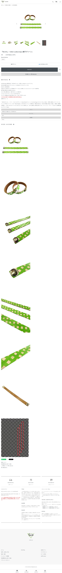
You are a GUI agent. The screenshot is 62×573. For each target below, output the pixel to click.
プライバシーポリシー (5, 560)
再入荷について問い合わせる (31, 74)
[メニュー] (60, 2)
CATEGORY (26, 571)
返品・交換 (3, 554)
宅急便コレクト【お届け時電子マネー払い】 (51, 508)
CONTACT (36, 571)
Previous (17, 24)
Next (45, 24)
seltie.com (31, 540)
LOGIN (45, 571)
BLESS (3, 59)
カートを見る (43, 554)
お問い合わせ (43, 556)
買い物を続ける (4, 467)
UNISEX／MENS (7, 5)
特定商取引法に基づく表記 (6, 558)
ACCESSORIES (14, 5)
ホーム (2, 5)
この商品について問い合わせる (7, 465)
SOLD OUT (29, 69)
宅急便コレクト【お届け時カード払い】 (50, 506)
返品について (3, 462)
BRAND (17, 571)
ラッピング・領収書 (5, 556)
